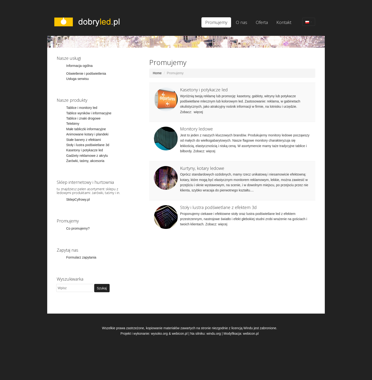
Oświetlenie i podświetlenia (86, 73)
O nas (241, 22)
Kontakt (283, 22)
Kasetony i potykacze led (84, 150)
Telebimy (72, 123)
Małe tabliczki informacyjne (86, 129)
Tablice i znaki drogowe (83, 118)
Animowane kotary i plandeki (87, 134)
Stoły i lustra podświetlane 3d (87, 145)
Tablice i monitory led (81, 108)
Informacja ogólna (79, 66)
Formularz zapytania (81, 257)
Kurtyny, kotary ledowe (202, 168)
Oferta (262, 22)
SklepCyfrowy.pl (78, 199)
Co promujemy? (78, 228)
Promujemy (216, 22)
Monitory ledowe (196, 129)
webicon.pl (179, 333)
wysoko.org (159, 333)
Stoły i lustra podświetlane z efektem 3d (218, 207)
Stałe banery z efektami (83, 140)
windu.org (213, 333)
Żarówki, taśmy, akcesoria (85, 161)
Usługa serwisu (77, 79)
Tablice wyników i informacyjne (89, 113)
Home (157, 73)
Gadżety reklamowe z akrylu (87, 156)
